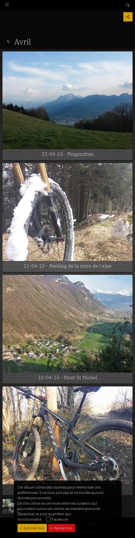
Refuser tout (62, 528)
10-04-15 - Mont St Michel (67, 377)
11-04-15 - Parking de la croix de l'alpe (68, 265)
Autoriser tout (33, 528)
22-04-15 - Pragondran (68, 154)
